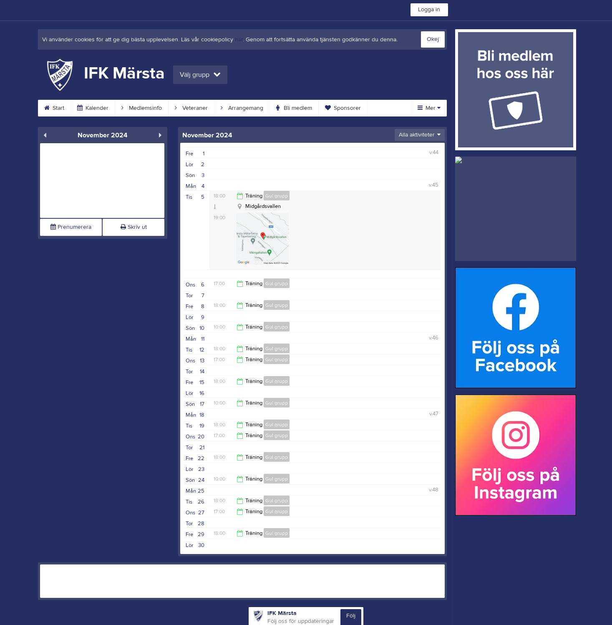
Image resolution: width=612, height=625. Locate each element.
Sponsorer (343, 108)
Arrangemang (242, 108)
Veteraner (191, 108)
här (239, 39)
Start (54, 108)
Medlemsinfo (141, 108)
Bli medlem (294, 108)
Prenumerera (70, 227)
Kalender (92, 108)
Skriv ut (134, 227)
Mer (429, 108)
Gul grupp (276, 195)
